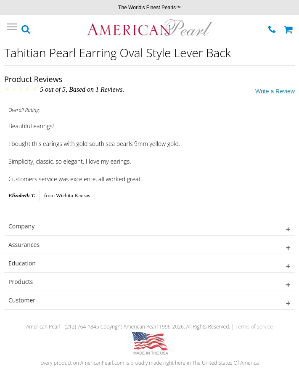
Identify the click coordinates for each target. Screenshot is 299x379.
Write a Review (275, 91)
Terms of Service (254, 326)
